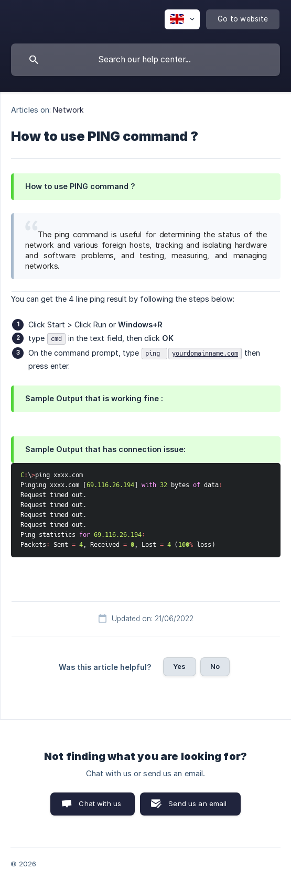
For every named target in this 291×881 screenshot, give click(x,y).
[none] (182, 19)
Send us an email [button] (197, 803)
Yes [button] (179, 666)
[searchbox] (145, 59)
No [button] (215, 666)
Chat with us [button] (100, 803)
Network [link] (68, 109)
